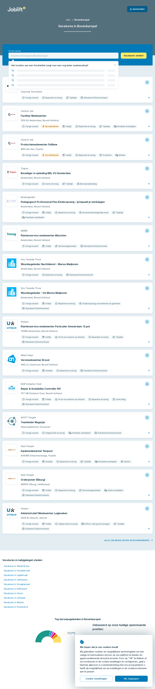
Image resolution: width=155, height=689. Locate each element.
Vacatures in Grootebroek (17, 570)
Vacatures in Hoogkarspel (17, 584)
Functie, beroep (14, 51)
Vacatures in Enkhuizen (15, 588)
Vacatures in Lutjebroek (16, 575)
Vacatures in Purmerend (16, 607)
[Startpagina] (17, 9)
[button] (134, 56)
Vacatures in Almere (14, 602)
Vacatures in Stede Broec (17, 566)
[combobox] (63, 56)
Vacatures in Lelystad (14, 598)
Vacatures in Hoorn (13, 593)
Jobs (68, 19)
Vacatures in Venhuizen (16, 579)
